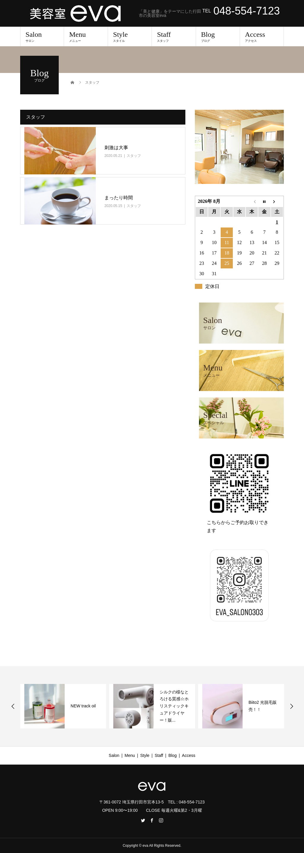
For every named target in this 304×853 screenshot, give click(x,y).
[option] (63, 706)
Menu (86, 36)
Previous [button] (13, 706)
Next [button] (292, 706)
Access (261, 36)
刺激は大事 (116, 147)
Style (130, 36)
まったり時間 (118, 197)
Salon (42, 36)
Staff (173, 36)
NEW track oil (83, 706)
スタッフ (134, 156)
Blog (218, 36)
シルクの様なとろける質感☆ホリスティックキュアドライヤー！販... (174, 706)
